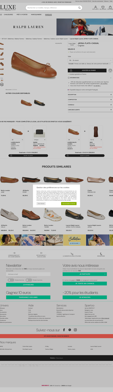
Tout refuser (41, 203)
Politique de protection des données (62, 200)
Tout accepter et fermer (68, 203)
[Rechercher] (79, 7)
